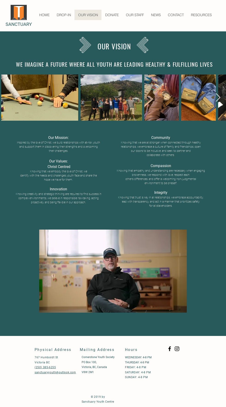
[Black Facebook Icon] (170, 349)
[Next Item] (218, 97)
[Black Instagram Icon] (177, 349)
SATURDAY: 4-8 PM (138, 372)
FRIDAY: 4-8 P (134, 367)
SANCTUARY (19, 24)
